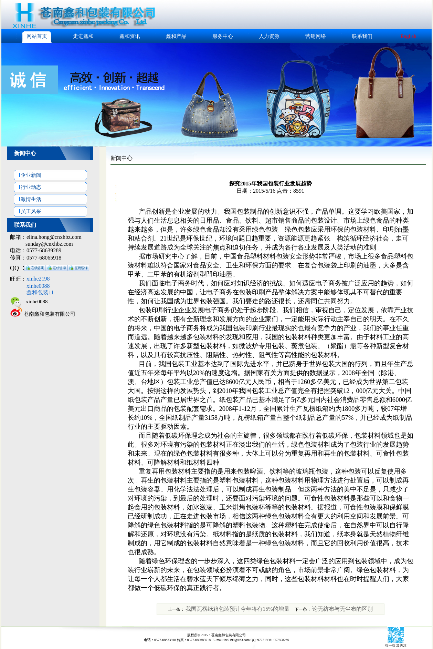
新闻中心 (25, 153)
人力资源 (269, 36)
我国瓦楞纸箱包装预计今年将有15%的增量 (237, 609)
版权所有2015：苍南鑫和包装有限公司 (216, 635)
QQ (14, 268)
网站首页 (37, 36)
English (408, 36)
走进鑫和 (83, 36)
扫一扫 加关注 (396, 645)
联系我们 (362, 36)
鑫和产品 (176, 36)
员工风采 (27, 211)
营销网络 (315, 36)
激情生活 (27, 199)
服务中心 (222, 36)
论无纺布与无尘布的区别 (342, 609)
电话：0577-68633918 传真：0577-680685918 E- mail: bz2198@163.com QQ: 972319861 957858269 (216, 640)
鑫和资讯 (129, 36)
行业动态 (27, 187)
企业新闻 (27, 175)
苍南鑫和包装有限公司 (49, 314)
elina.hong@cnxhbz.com (54, 237)
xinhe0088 (35, 301)
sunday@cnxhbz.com (49, 244)
